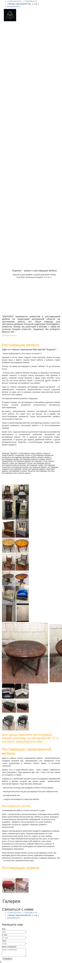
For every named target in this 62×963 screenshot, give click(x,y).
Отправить (7, 959)
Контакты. (48, 277)
